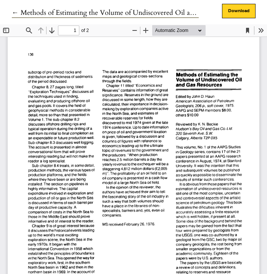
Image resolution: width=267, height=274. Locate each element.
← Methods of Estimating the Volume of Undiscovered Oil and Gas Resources (126, 13)
